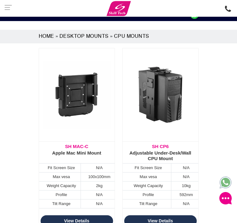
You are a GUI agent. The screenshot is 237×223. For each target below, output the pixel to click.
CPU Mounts (131, 36)
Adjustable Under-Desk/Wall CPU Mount (160, 152)
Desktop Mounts (84, 36)
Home (46, 36)
